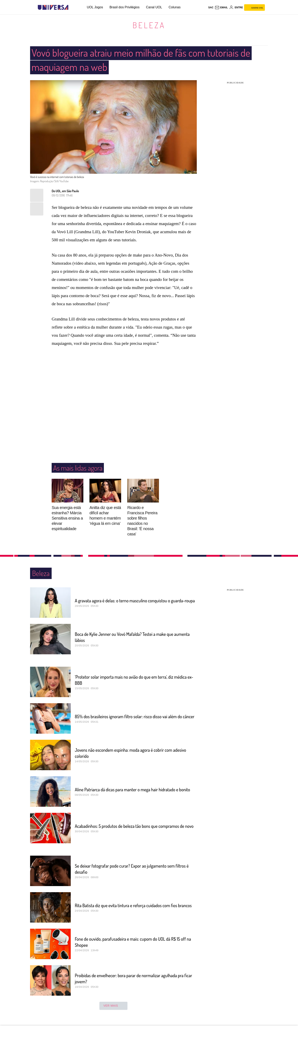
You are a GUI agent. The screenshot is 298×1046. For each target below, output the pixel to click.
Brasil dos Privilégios (125, 7)
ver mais (113, 1005)
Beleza (149, 24)
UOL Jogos (95, 7)
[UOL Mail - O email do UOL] (221, 7)
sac (210, 7)
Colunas (175, 7)
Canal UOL (154, 7)
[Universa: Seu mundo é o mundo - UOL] (53, 7)
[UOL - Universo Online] (71, 7)
